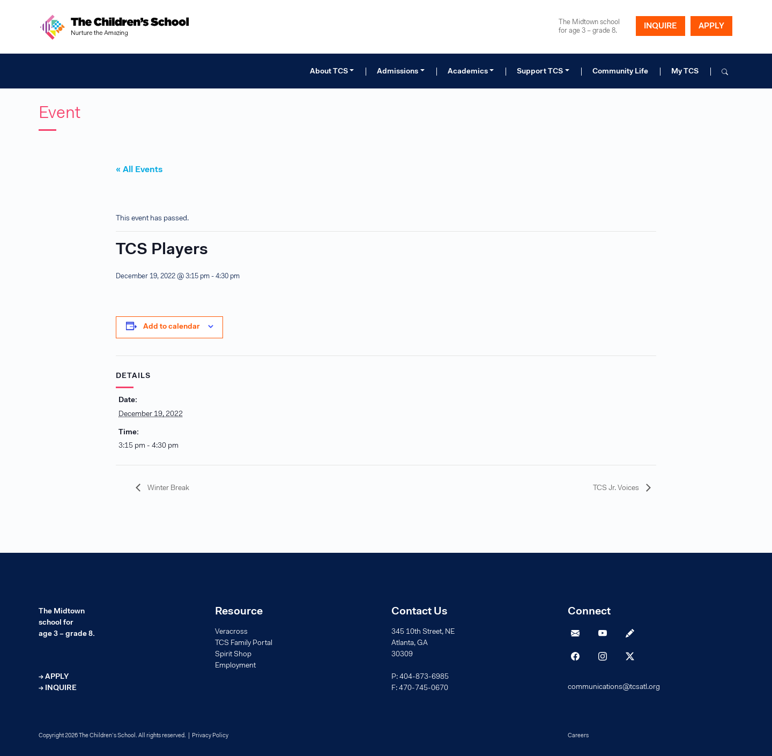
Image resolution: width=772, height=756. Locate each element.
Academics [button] (468, 72)
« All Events (139, 170)
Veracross (231, 632)
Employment (235, 666)
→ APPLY (54, 677)
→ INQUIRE (58, 688)
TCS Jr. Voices (617, 488)
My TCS (685, 72)
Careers (578, 736)
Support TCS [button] (540, 72)
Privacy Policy (210, 736)
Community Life (620, 72)
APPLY (711, 27)
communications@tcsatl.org (614, 687)
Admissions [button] (397, 72)
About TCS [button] (329, 72)
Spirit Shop (233, 654)
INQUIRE (660, 27)
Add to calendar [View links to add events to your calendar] (171, 327)
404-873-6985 (424, 677)
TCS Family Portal (243, 643)
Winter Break (167, 488)
